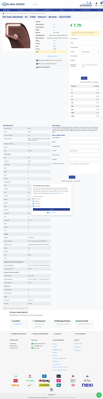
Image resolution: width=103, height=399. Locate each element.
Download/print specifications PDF (15, 308)
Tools (72, 10)
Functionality (37, 203)
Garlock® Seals (48, 10)
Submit (84, 78)
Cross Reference (57, 364)
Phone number (74, 56)
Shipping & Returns (57, 349)
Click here (60, 191)
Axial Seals (21, 10)
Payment (55, 352)
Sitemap (55, 344)
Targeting (36, 201)
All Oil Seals (7, 10)
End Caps (34, 10)
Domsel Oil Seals (85, 10)
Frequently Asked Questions (60, 358)
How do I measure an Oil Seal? (60, 367)
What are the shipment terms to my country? (49, 60)
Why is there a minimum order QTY (46, 64)
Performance (37, 199)
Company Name (74, 47)
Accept (51, 209)
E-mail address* (74, 38)
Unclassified (37, 206)
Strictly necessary (38, 196)
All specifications (51, 56)
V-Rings (62, 10)
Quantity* (72, 60)
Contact (99, 10)
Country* (72, 51)
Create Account (78, 343)
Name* (72, 43)
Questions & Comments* (73, 65)
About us (55, 355)
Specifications (8, 125)
